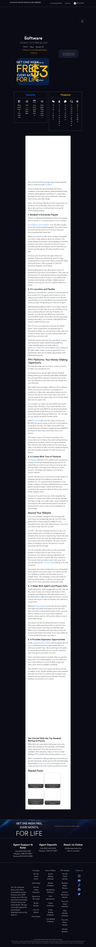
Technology (36, 883)
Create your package (45, 763)
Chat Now (67, 3)
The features (32, 460)
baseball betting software (42, 643)
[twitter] (79, 894)
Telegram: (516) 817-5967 (23, 853)
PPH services (36, 420)
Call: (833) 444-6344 (48, 848)
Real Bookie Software (64, 913)
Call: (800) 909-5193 (56, 3)
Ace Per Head (37, 939)
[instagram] (79, 875)
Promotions (36, 916)
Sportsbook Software (50, 891)
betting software (40, 606)
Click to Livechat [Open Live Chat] (73, 851)
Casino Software (50, 904)
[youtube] (79, 880)
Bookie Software (50, 884)
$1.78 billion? (47, 184)
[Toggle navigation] (82, 21)
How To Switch (36, 911)
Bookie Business (65, 930)
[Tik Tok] (79, 885)
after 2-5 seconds (46, 562)
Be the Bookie (36, 904)
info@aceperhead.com (73, 848)
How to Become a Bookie (65, 894)
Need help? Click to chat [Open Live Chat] (68, 53)
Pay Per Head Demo (36, 876)
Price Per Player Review (64, 922)
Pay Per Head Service (65, 876)
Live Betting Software (50, 920)
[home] (25, 46)
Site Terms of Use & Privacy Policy (54, 939)
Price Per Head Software (64, 904)
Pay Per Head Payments (36, 889)
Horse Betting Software (50, 912)
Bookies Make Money (65, 885)
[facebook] (79, 889)
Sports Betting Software (50, 876)
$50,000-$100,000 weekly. (40, 348)
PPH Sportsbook (50, 897)
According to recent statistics (38, 225)
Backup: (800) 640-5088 (68, 55)
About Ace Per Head (36, 897)
